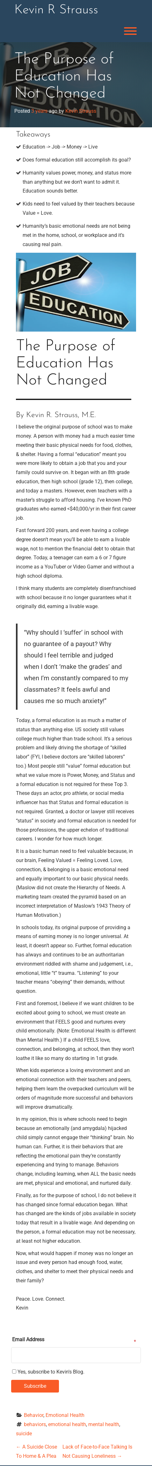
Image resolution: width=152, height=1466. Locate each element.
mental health (103, 1424)
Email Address (28, 1339)
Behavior (33, 1415)
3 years (39, 111)
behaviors (35, 1424)
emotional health (67, 1424)
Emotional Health (65, 1415)
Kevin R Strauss (56, 10)
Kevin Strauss (80, 111)
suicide (24, 1434)
